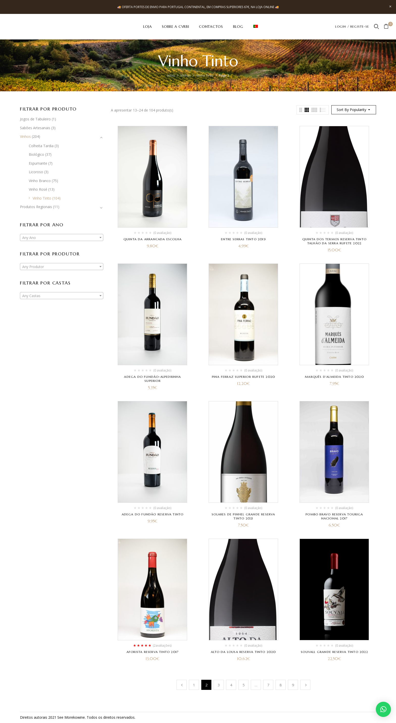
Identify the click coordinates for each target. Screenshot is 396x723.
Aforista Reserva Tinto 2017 (153, 652)
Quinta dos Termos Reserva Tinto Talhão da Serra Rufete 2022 (334, 241)
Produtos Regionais (36, 206)
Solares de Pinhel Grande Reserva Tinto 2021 (243, 516)
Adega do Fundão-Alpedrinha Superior (152, 379)
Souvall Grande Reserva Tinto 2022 (334, 652)
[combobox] (61, 237)
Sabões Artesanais (35, 127)
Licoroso (36, 171)
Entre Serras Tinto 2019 (243, 239)
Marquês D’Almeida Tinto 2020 (334, 377)
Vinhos (185, 75)
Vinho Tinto (204, 75)
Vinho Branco (40, 180)
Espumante (38, 163)
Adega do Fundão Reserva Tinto (153, 514)
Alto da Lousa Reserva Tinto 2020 (243, 652)
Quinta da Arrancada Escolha (152, 239)
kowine (79, 717)
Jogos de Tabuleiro (35, 119)
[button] (388, 27)
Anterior (182, 685)
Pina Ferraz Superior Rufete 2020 (243, 377)
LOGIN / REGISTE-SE (352, 26)
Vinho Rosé (38, 189)
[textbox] (61, 237)
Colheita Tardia (41, 145)
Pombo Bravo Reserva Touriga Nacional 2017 (334, 516)
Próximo (305, 685)
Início (171, 75)
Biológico (36, 154)
